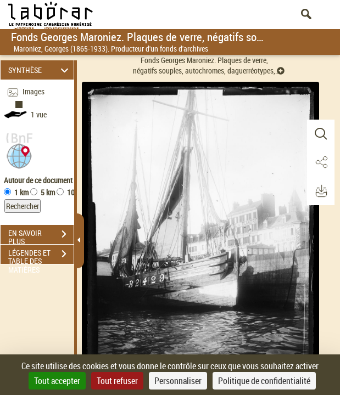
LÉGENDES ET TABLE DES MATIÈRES (41, 255)
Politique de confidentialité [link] (264, 381)
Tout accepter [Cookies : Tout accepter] (57, 381)
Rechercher (22, 206)
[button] (19, 155)
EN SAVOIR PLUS (41, 235)
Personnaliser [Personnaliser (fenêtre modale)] (178, 381)
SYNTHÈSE (39, 70)
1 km (21, 192)
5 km (48, 192)
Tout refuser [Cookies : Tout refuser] (117, 381)
